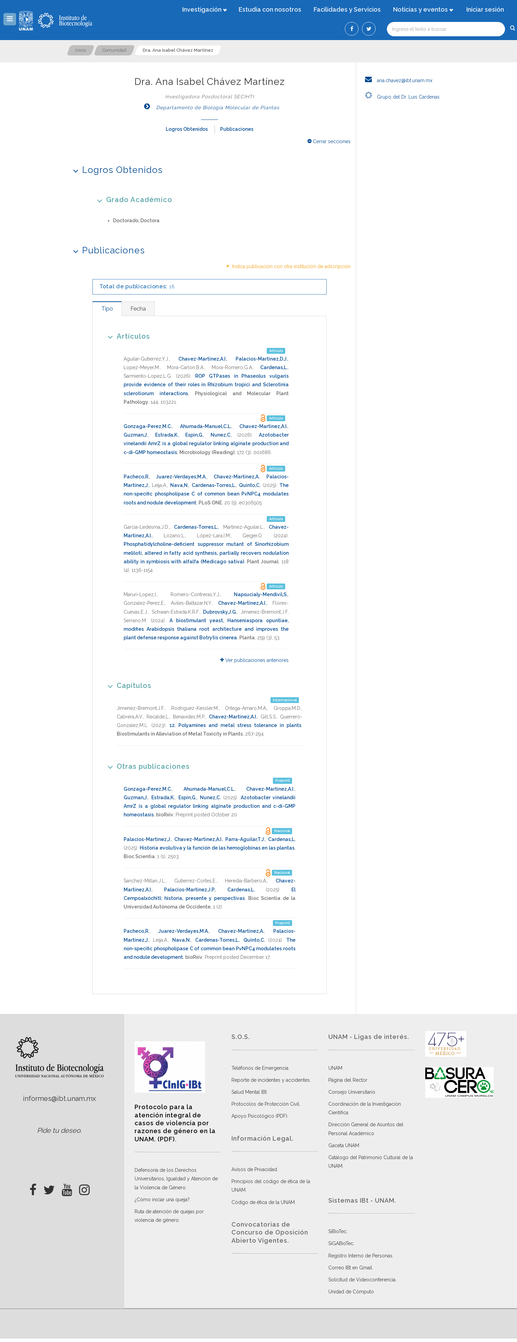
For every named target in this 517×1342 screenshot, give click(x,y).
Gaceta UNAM (343, 1145)
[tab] (107, 308)
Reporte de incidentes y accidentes (270, 1080)
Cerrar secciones (329, 141)
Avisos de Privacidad (254, 1169)
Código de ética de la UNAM (263, 1202)
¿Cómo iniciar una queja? (162, 1199)
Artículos (126, 336)
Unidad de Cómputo (351, 1291)
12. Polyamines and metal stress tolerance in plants (235, 725)
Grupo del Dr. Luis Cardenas (400, 97)
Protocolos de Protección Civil (265, 1104)
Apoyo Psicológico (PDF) (259, 1116)
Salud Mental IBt (249, 1092)
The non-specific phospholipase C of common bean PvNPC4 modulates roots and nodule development (206, 493)
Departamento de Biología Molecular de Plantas (209, 107)
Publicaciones (236, 129)
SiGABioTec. (341, 1243)
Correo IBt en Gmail (350, 1267)
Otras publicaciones (146, 766)
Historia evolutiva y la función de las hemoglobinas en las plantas (217, 848)
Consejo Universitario (351, 1092)
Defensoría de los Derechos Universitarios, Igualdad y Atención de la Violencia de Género (176, 1178)
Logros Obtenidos (187, 129)
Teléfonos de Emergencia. (260, 1068)
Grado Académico (132, 199)
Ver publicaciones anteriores (254, 660)
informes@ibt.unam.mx (59, 1098)
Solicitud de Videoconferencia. (362, 1279)
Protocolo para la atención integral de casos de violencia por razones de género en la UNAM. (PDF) (175, 1123)
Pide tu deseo (58, 1130)
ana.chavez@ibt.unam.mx (396, 80)
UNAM (335, 1068)
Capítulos (127, 685)
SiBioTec (337, 1231)
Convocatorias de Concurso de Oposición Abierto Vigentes (269, 1232)
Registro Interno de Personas (360, 1255)
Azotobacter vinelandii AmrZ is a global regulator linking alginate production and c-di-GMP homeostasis (206, 443)
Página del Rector (347, 1080)
